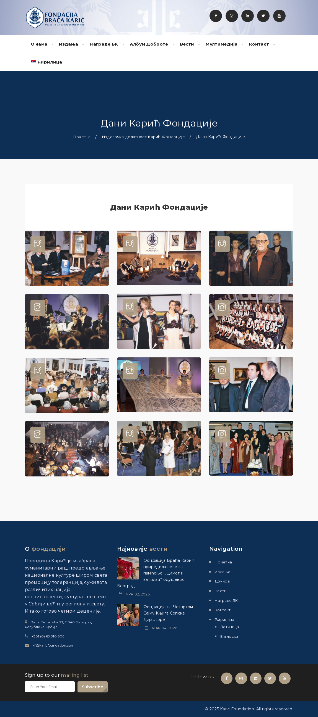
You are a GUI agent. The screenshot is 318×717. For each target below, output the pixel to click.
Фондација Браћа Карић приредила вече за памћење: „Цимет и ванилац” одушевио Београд (156, 573)
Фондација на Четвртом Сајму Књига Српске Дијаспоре (168, 613)
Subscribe (92, 686)
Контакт (259, 44)
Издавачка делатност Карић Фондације (143, 136)
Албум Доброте (149, 44)
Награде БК (104, 44)
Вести (187, 44)
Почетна (82, 136)
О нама (39, 44)
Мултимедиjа (221, 44)
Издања (68, 44)
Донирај (223, 581)
